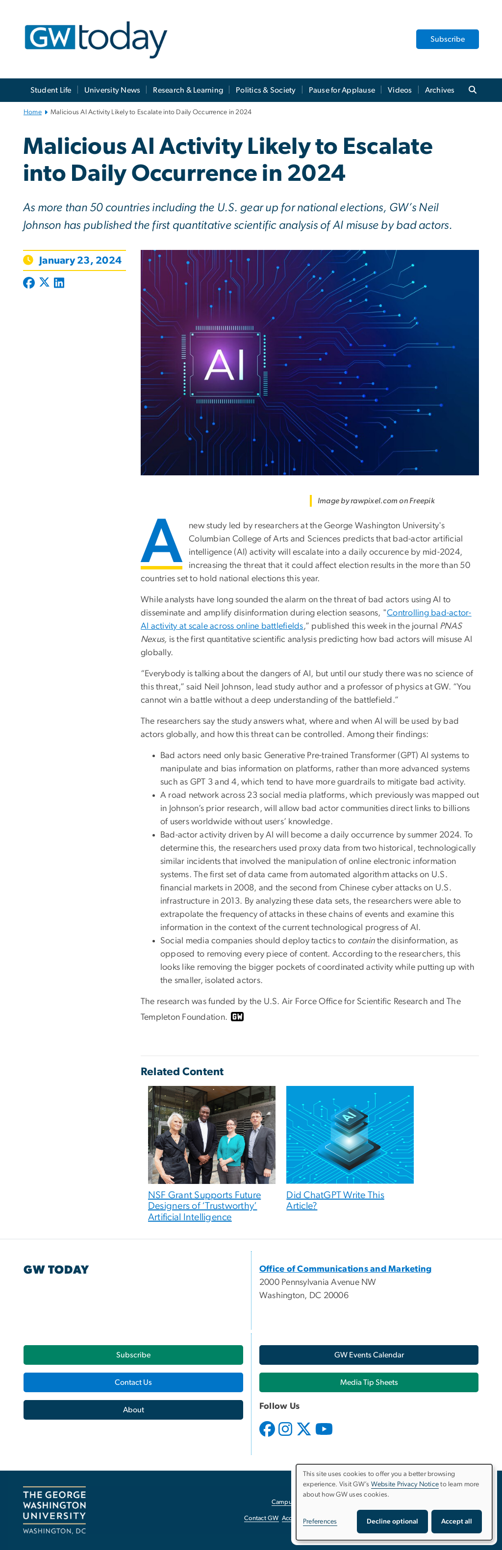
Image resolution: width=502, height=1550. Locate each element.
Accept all (456, 1521)
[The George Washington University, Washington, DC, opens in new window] (54, 1510)
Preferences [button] (320, 1521)
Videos (400, 90)
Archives (440, 90)
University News (112, 90)
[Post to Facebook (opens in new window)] (30, 284)
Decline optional (392, 1521)
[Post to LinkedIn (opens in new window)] (59, 284)
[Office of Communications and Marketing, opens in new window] (345, 1269)
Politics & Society (266, 90)
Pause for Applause (342, 90)
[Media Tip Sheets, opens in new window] (368, 1382)
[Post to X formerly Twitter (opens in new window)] (44, 284)
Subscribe (447, 39)
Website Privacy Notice (405, 1484)
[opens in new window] (268, 1436)
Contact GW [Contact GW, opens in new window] (261, 1518)
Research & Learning (188, 90)
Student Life (51, 90)
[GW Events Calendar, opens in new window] (368, 1355)
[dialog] (394, 1502)
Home (33, 112)
